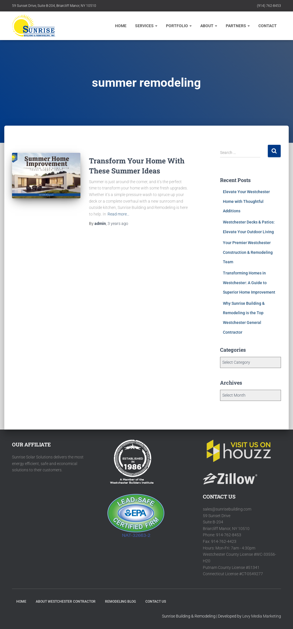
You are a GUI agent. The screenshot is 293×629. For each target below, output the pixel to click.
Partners (238, 25)
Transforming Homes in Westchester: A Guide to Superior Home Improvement (249, 282)
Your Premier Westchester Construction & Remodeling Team (248, 252)
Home (120, 25)
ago (118, 223)
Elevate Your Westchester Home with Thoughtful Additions (246, 201)
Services (146, 25)
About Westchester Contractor (66, 602)
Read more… (118, 214)
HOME (21, 602)
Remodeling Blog (120, 602)
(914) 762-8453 (269, 6)
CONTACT (267, 25)
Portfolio (179, 25)
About (208, 25)
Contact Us (155, 602)
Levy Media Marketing (261, 616)
